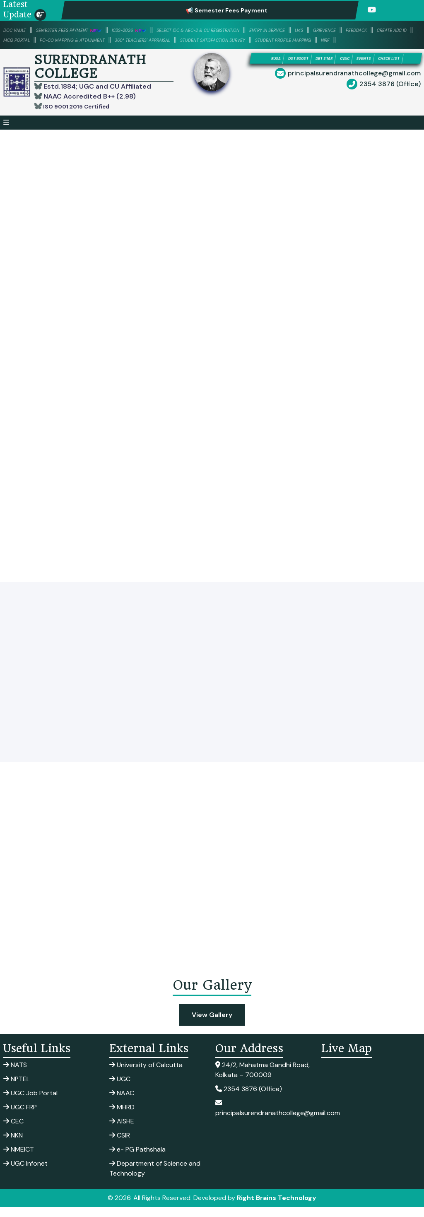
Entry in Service (357, 30)
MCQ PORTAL (158, 40)
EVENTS (400, 68)
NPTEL (16, 1088)
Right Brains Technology (276, 1207)
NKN (13, 1145)
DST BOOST (301, 68)
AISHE (121, 1131)
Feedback (61, 40)
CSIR (119, 1145)
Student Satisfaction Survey (50, 50)
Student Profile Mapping (147, 50)
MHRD (122, 1117)
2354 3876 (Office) (390, 107)
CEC (13, 1131)
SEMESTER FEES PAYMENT (90, 30)
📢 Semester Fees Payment (251, 10)
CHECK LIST (334, 80)
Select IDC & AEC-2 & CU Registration (260, 30)
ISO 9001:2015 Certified (82, 116)
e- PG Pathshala (137, 1159)
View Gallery (212, 1024)
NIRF (204, 50)
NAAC (121, 1103)
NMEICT (18, 1159)
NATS (15, 1074)
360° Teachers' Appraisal (333, 40)
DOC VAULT (19, 30)
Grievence (19, 40)
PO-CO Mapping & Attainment (235, 40)
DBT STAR (341, 68)
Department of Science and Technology (154, 1178)
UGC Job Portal (30, 1103)
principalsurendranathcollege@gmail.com (354, 96)
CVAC (372, 68)
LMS (399, 30)
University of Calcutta (146, 1074)
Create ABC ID (107, 40)
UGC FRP (20, 1117)
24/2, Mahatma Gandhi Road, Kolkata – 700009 (262, 1079)
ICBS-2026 (167, 30)
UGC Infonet (25, 1173)
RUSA (268, 68)
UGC (119, 1088)
